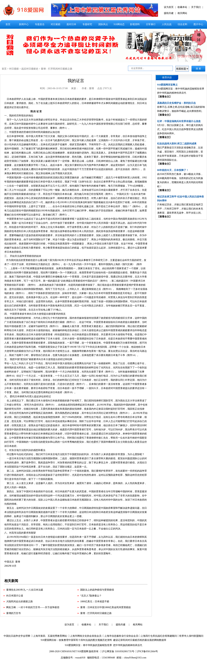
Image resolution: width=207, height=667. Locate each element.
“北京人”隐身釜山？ (91, 595)
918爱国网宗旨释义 (167, 84)
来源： (74, 88)
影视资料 (135, 24)
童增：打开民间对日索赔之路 (56, 68)
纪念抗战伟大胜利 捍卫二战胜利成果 (176, 143)
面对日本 (71, 24)
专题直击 (40, 24)
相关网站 (182, 13)
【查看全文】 (164, 96)
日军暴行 (151, 24)
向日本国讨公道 (14, 595)
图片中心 (198, 24)
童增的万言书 (13, 613)
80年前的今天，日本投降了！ (173, 170)
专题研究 (87, 24)
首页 (8, 24)
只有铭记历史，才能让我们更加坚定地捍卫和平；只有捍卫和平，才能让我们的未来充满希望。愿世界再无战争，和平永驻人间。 (180, 208)
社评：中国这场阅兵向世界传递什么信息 (179, 121)
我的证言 (76, 80)
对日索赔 (55, 24)
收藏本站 (182, 7)
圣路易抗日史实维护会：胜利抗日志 (176, 103)
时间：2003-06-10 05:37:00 (54, 88)
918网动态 (119, 24)
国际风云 (103, 24)
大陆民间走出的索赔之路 (19, 601)
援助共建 (169, 13)
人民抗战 (166, 24)
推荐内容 (167, 77)
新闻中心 (24, 24)
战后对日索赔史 (29, 68)
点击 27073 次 (104, 88)
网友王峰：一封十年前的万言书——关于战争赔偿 (32, 607)
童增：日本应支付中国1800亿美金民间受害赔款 (105, 607)
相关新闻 (11, 581)
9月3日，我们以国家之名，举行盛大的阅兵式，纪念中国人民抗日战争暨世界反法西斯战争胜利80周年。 (180, 129)
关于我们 (196, 7)
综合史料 (182, 24)
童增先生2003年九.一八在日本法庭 (24, 590)
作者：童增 (88, 88)
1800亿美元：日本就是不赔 (94, 601)
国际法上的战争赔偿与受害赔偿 (97, 590)
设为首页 (169, 7)
